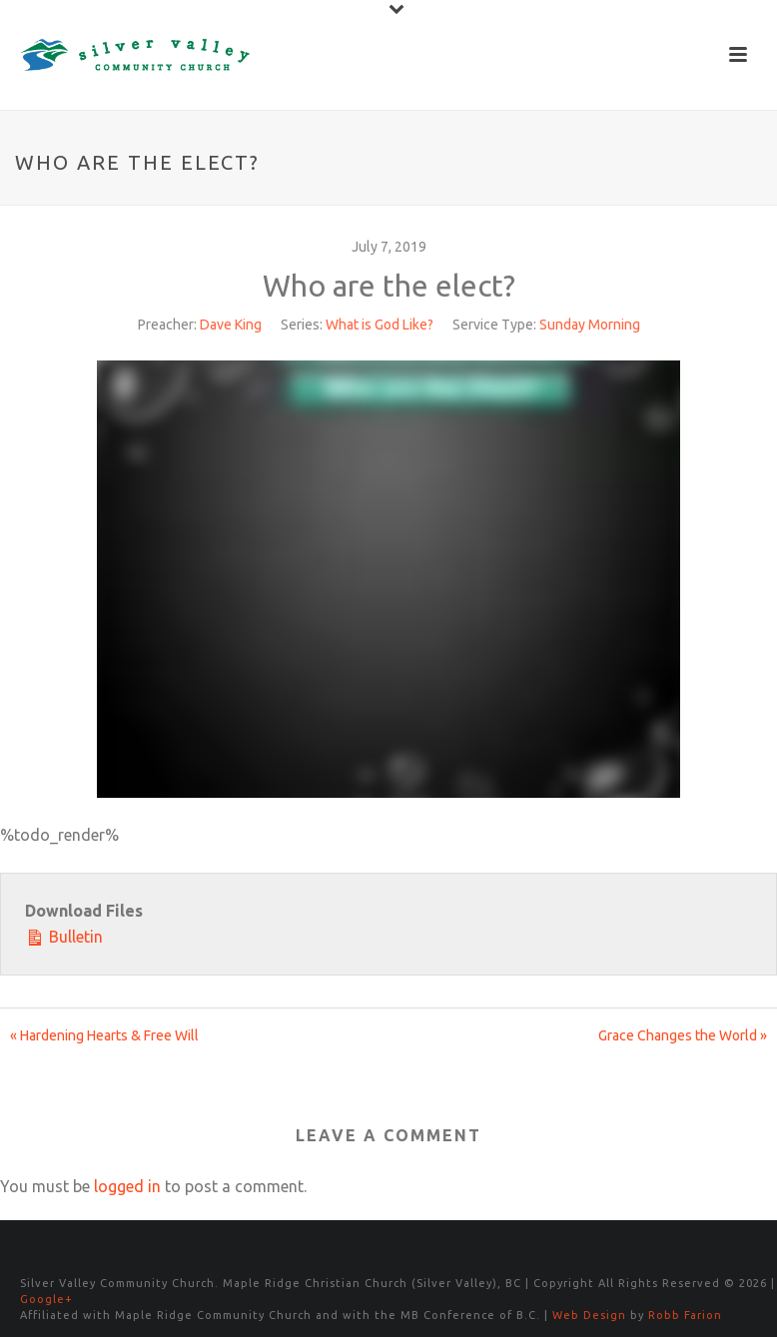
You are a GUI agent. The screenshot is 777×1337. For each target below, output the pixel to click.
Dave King (231, 325)
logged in (127, 1186)
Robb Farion (685, 1315)
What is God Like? (379, 325)
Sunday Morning (589, 325)
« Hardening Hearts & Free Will (104, 1035)
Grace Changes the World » (682, 1035)
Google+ (46, 1299)
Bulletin (64, 935)
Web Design (589, 1315)
